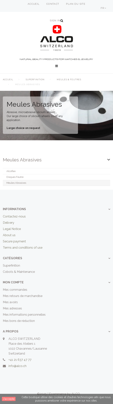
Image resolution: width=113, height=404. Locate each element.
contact (52, 3)
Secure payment (14, 241)
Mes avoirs (10, 302)
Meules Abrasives (16, 182)
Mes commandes (15, 289)
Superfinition (35, 79)
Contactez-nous (14, 216)
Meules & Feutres (69, 79)
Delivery (8, 222)
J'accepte (9, 398)
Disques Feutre (14, 177)
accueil (33, 3)
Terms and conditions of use (22, 247)
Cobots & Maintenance (19, 272)
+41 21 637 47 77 (20, 360)
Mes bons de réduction (19, 321)
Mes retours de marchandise (22, 296)
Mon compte (13, 282)
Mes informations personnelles (24, 314)
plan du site (75, 3)
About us (9, 235)
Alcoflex (11, 171)
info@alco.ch (17, 366)
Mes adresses (12, 308)
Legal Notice (12, 229)
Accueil (8, 79)
